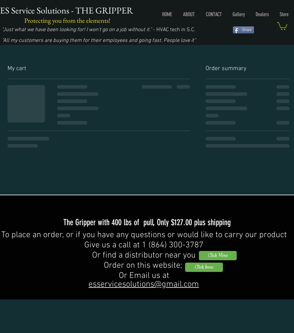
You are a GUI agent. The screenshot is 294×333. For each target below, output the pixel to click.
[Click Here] (218, 255)
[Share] (243, 30)
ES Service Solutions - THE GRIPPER (66, 10)
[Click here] (204, 267)
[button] (282, 25)
